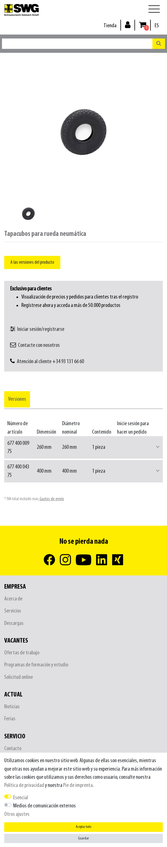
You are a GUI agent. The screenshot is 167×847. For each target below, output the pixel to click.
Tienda (110, 26)
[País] (157, 26)
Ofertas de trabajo (21, 653)
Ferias (9, 719)
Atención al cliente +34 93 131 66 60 (50, 362)
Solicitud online (18, 677)
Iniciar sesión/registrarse (40, 329)
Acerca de (13, 599)
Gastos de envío (51, 499)
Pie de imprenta (78, 785)
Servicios (12, 611)
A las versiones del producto (32, 262)
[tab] (17, 399)
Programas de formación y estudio (36, 665)
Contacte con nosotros (39, 345)
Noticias (12, 707)
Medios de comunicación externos (44, 806)
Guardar (83, 838)
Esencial (20, 798)
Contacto (12, 749)
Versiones (17, 399)
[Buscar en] (158, 43)
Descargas (14, 623)
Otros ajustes (16, 814)
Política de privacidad (24, 785)
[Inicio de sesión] (127, 24)
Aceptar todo (83, 827)
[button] (158, 447)
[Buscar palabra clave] (77, 43)
